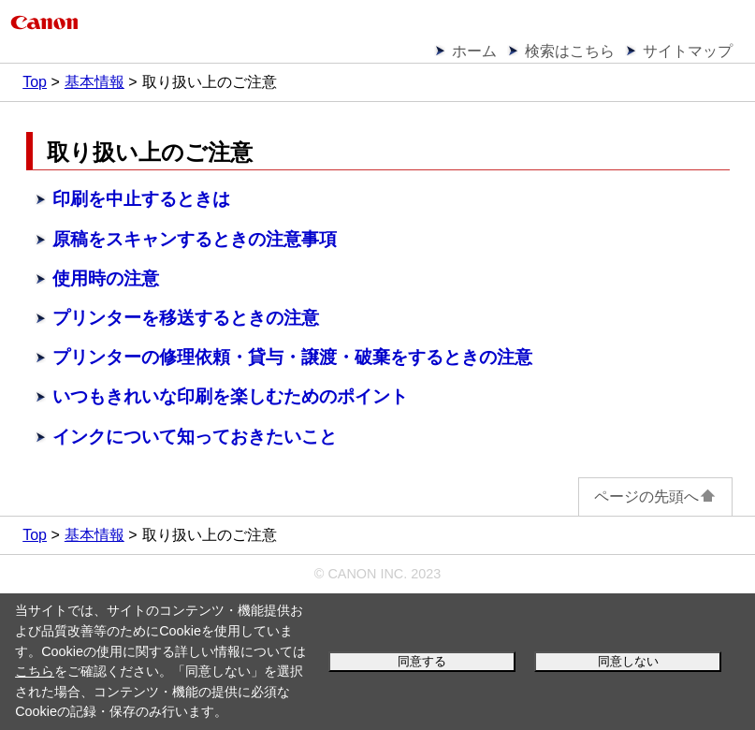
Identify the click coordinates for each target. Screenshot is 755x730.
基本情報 (94, 82)
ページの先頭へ (655, 496)
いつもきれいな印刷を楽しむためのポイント (230, 396)
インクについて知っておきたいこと (194, 436)
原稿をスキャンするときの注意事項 (194, 239)
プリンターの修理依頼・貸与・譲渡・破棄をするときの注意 (292, 357)
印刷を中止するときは (141, 199)
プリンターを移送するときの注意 (185, 318)
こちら (34, 671)
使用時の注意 (105, 278)
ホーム (474, 51)
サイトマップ (688, 51)
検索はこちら (570, 51)
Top (34, 82)
